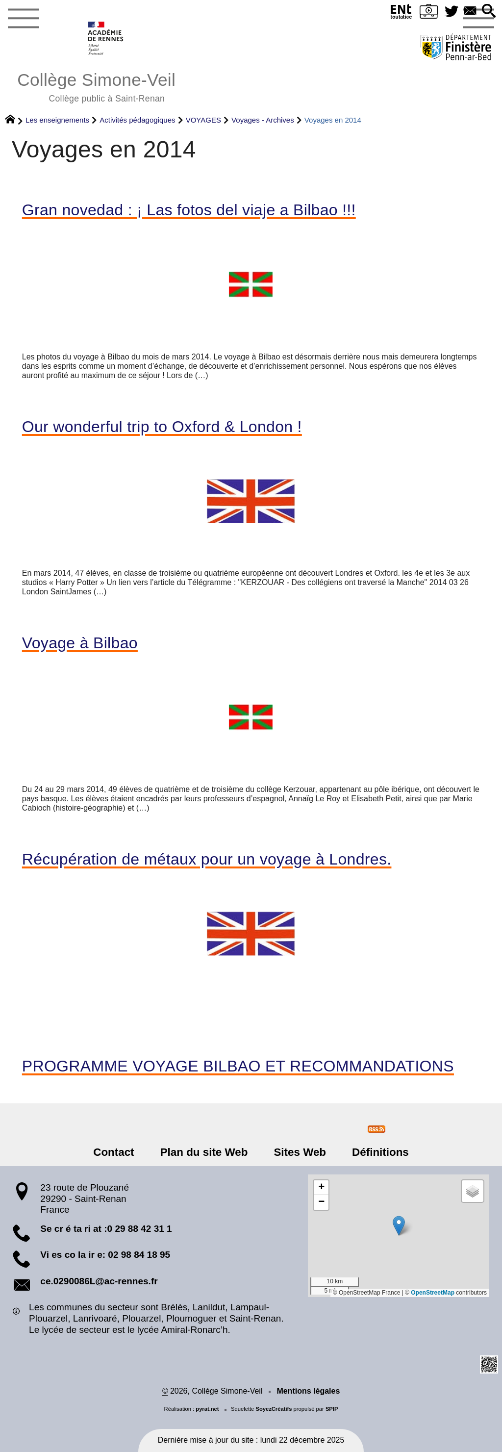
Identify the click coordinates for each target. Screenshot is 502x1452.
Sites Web (299, 1152)
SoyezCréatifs (273, 1409)
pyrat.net (207, 1409)
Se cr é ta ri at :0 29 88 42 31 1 (106, 1228)
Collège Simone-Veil (96, 86)
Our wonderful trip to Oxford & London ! (162, 426)
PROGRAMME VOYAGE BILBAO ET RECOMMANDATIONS (238, 1066)
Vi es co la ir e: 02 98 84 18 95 (105, 1254)
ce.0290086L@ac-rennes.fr (98, 1281)
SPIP (332, 1409)
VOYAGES (203, 120)
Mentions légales (308, 1391)
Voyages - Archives (262, 120)
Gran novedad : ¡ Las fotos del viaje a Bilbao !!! (189, 210)
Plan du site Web (205, 1152)
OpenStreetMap (432, 1292)
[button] (488, 11)
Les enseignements (57, 120)
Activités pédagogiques (137, 120)
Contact (115, 1152)
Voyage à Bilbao (80, 643)
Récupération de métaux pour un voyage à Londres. (207, 859)
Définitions (379, 1152)
